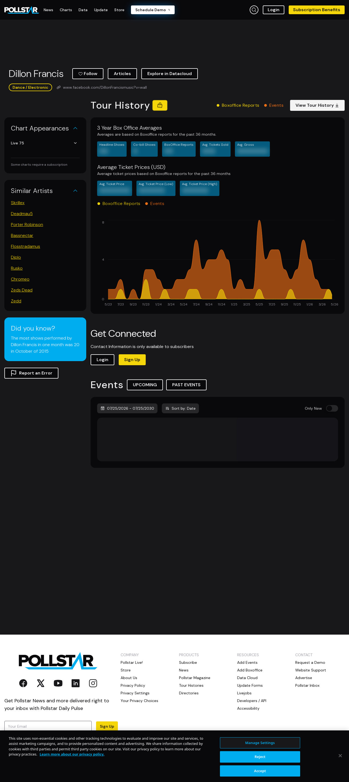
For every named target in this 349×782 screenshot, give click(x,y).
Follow (87, 73)
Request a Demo (310, 662)
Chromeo (20, 279)
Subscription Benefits (316, 10)
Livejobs (244, 693)
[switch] (332, 408)
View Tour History (317, 105)
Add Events (247, 662)
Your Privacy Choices (139, 700)
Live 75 (44, 143)
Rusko (17, 268)
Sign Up (132, 359)
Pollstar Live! (132, 662)
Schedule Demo (152, 9)
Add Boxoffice (250, 670)
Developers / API (251, 700)
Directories (189, 693)
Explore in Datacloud (169, 73)
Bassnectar (22, 235)
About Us (129, 677)
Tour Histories (191, 685)
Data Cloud (247, 677)
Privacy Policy (83, 736)
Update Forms (250, 685)
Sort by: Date (180, 408)
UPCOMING (145, 385)
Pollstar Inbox (307, 685)
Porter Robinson (27, 224)
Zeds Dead (21, 290)
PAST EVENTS (186, 385)
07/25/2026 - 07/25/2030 (127, 408)
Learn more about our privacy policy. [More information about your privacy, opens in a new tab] (72, 767)
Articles (122, 73)
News (184, 670)
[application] (217, 263)
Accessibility (248, 708)
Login (273, 10)
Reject (260, 770)
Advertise (303, 677)
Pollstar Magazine (194, 677)
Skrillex (18, 203)
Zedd (16, 301)
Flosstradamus (25, 246)
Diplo (16, 257)
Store (126, 670)
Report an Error (31, 373)
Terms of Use (16, 742)
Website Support (310, 670)
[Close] (340, 769)
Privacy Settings (135, 693)
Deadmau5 (22, 213)
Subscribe (188, 662)
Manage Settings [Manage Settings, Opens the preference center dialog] (260, 756)
